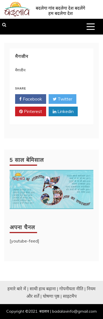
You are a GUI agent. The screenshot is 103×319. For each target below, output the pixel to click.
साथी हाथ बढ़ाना (43, 288)
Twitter (62, 99)
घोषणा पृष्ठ (51, 296)
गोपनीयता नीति (71, 288)
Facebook (30, 99)
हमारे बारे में (16, 288)
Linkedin (63, 111)
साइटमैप (70, 296)
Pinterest (30, 111)
